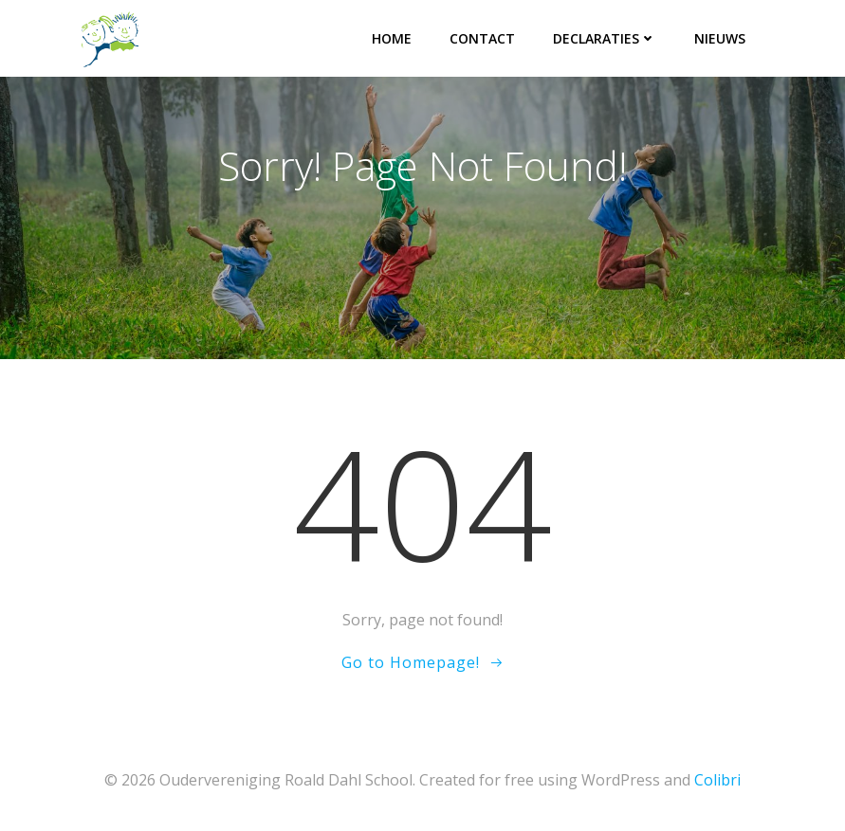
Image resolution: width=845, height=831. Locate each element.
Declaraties (604, 38)
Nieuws (719, 38)
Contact (482, 38)
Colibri (717, 779)
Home (392, 38)
